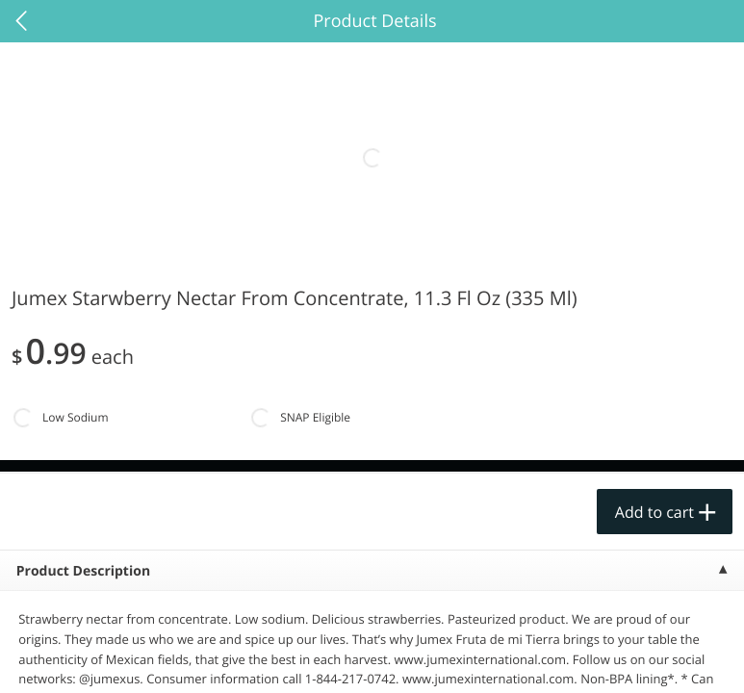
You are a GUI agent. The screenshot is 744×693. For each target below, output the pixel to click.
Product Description (83, 571)
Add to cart (654, 512)
